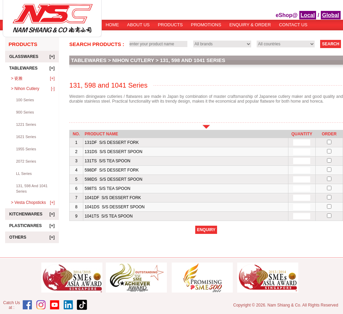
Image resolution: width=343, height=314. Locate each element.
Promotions (206, 24)
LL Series (24, 173)
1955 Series (26, 149)
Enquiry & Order (250, 24)
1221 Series (26, 124)
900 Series (25, 112)
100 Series (25, 100)
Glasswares (32, 56)
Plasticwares (32, 225)
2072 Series (26, 161)
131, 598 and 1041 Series (31, 188)
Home (112, 24)
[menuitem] (112, 27)
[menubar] (207, 27)
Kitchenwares (32, 214)
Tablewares (32, 68)
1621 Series (26, 137)
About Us (138, 24)
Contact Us (293, 24)
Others (32, 237)
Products (170, 24)
